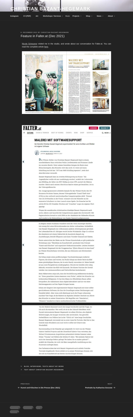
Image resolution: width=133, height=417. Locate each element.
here (46, 47)
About (111, 16)
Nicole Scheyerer (29, 44)
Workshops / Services (53, 16)
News (100, 16)
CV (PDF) (27, 16)
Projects (77, 16)
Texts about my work (53, 366)
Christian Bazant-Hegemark (51, 8)
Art (37, 16)
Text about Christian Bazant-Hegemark (44, 369)
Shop (89, 16)
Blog (26, 366)
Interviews (35, 366)
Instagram (14, 16)
